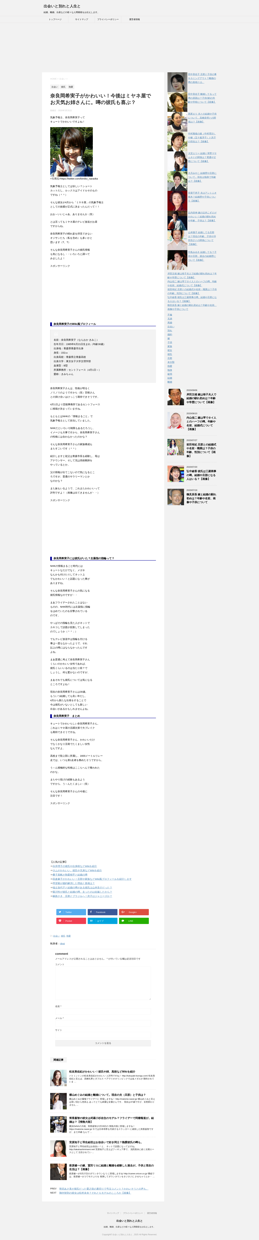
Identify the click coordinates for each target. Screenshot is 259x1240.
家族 (169, 346)
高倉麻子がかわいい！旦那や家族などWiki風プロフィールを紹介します (92, 879)
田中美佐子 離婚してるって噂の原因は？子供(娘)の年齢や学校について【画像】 (202, 98)
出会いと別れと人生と (62, 6)
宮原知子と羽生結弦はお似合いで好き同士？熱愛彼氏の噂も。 (106, 1142)
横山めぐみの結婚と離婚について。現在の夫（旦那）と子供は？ (107, 1094)
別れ (169, 330)
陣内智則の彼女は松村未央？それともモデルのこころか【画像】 (95, 1192)
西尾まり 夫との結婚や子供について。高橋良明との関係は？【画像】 (202, 117)
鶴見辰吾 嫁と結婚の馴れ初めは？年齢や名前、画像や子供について (201, 498)
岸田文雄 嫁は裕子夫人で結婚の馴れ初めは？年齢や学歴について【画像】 (201, 398)
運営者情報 (134, 19)
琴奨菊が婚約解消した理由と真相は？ (74, 883)
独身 (169, 370)
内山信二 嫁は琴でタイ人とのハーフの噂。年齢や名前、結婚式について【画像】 (201, 423)
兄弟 (169, 318)
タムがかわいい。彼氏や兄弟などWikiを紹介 (77, 870)
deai (62, 943)
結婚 (169, 378)
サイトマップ (81, 19)
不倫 (169, 314)
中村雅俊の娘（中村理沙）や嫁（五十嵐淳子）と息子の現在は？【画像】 (202, 137)
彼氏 (63, 936)
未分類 (170, 362)
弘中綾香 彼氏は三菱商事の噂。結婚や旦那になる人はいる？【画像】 (201, 475)
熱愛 (68, 936)
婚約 (169, 334)
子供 (169, 342)
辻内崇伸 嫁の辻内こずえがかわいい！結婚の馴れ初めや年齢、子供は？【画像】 (202, 216)
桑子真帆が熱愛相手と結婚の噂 (70, 874)
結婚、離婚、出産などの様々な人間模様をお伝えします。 (129, 1227)
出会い (56, 936)
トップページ (55, 19)
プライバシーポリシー (108, 19)
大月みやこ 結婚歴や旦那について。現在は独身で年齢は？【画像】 (202, 177)
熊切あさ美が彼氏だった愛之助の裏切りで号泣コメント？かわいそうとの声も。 (103, 1188)
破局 (169, 374)
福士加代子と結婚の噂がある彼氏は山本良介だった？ (82, 887)
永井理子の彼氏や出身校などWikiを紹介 (75, 866)
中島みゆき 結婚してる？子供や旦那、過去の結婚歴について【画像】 (202, 256)
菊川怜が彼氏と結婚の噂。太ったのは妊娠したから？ (82, 891)
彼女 (169, 350)
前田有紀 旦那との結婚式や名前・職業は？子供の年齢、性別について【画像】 (201, 450)
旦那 (169, 358)
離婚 (169, 382)
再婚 (169, 322)
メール (59, 1018)
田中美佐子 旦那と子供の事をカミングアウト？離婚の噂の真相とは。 (202, 78)
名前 (58, 1006)
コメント (59, 964)
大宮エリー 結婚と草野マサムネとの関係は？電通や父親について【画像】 (202, 157)
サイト (58, 1030)
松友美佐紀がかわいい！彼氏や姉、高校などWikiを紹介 (102, 1071)
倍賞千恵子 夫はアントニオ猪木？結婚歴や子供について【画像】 (202, 197)
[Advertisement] (129, 48)
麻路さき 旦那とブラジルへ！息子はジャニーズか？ (82, 896)
